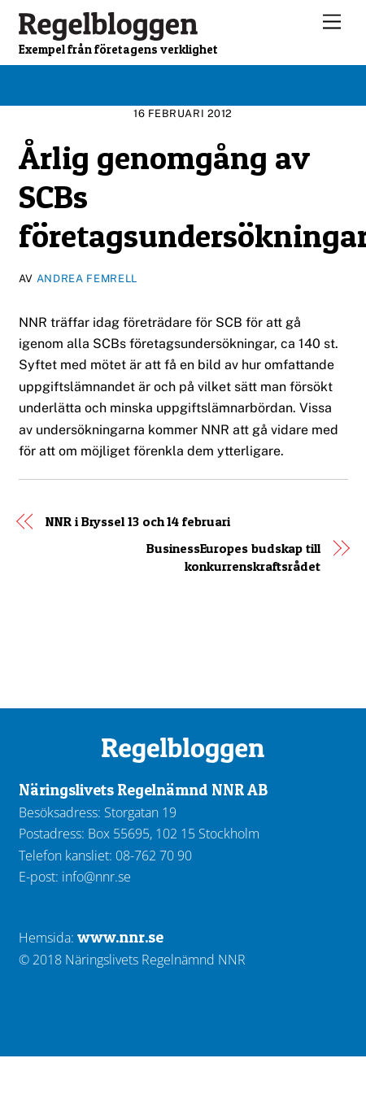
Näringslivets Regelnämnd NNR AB (143, 789)
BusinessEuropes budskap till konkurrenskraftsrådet (233, 557)
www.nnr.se (120, 937)
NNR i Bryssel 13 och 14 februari (137, 521)
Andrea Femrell (87, 278)
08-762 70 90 (153, 855)
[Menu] (332, 22)
